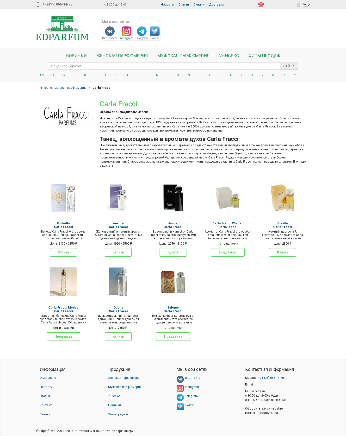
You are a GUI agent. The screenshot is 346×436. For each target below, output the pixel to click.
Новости (167, 4)
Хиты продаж (264, 56)
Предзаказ (228, 252)
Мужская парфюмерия (183, 56)
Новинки (76, 56)
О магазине (48, 377)
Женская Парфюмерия (122, 56)
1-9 (42, 75)
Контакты (47, 405)
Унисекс (229, 56)
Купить (63, 252)
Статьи (184, 4)
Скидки (199, 4)
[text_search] (173, 66)
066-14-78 (271, 377)
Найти (288, 66)
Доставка (216, 4)
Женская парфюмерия (124, 377)
